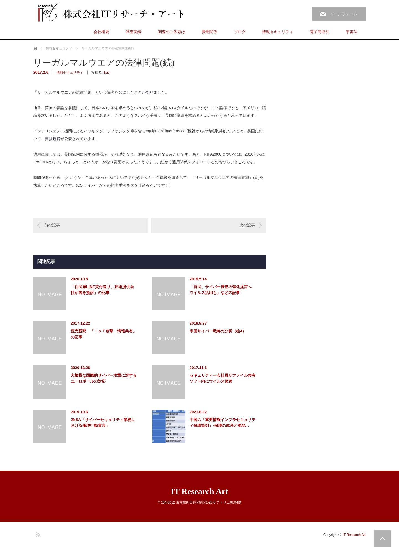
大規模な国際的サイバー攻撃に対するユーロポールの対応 (104, 378)
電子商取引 (319, 32)
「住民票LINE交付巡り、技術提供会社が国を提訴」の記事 (102, 290)
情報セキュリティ (277, 32)
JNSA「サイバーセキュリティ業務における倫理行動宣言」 (103, 422)
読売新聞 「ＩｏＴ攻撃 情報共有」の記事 (104, 334)
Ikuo (106, 72)
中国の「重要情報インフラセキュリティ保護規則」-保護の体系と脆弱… (222, 422)
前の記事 (52, 225)
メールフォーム (343, 14)
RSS (37, 534)
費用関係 (209, 32)
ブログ (239, 32)
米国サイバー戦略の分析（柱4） (218, 331)
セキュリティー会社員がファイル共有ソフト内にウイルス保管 (222, 378)
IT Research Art (199, 491)
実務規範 (52, 138)
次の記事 (247, 225)
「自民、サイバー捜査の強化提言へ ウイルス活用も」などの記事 (221, 290)
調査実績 (133, 32)
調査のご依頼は (171, 32)
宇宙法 (351, 32)
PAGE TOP (382, 538)
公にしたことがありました (142, 92)
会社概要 (101, 32)
